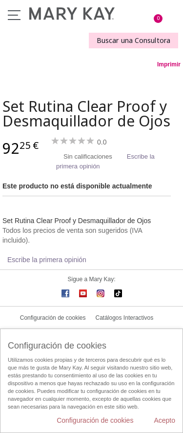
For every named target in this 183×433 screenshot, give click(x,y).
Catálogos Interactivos (125, 317)
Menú (14, 15)
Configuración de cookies (53, 317)
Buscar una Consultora (133, 40)
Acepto (164, 420)
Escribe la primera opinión (46, 260)
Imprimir (169, 64)
